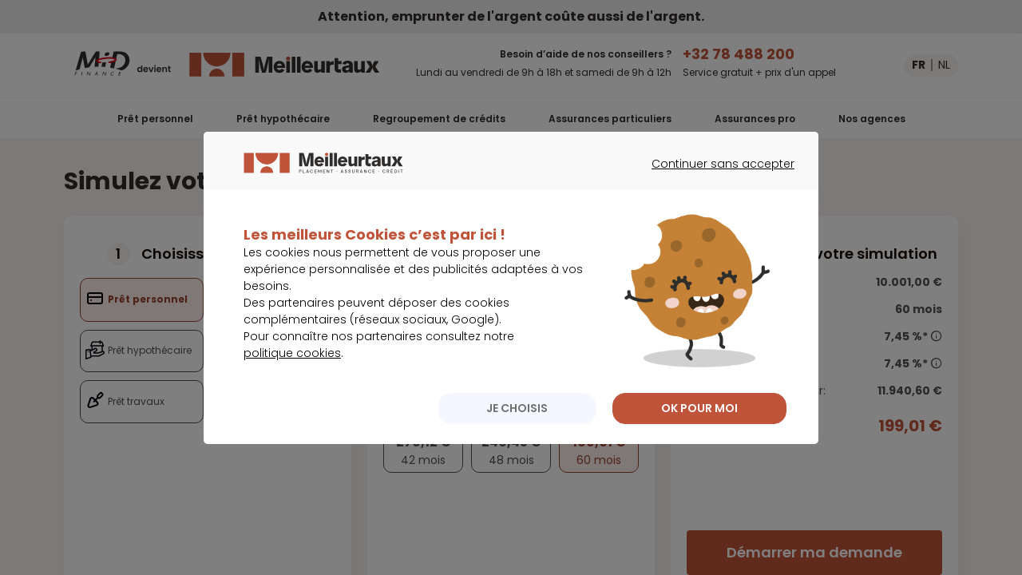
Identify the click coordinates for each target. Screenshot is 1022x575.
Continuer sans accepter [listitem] (715, 193)
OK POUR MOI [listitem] (699, 423)
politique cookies (292, 368)
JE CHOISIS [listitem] (517, 423)
